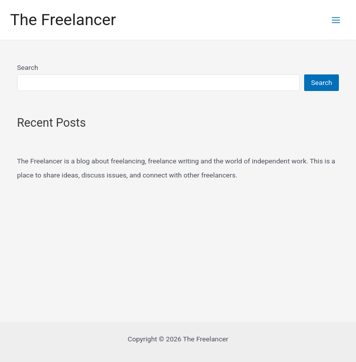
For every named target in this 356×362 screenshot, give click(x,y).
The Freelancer (63, 19)
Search (27, 67)
